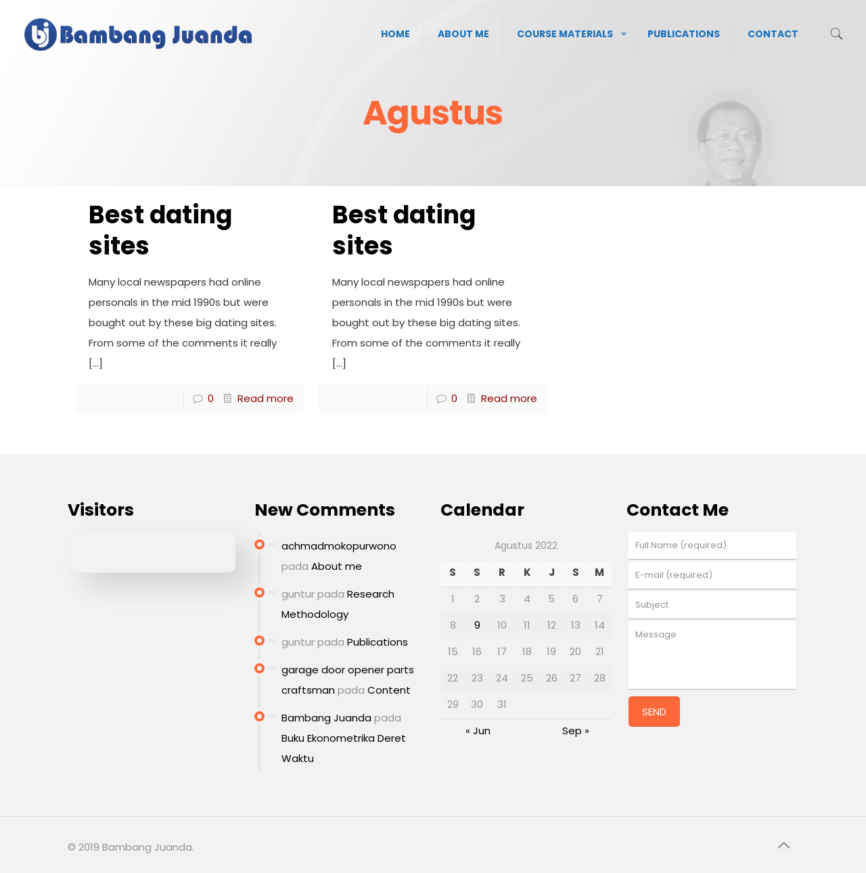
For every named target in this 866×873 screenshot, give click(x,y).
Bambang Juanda (326, 718)
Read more (265, 398)
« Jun (478, 730)
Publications (377, 642)
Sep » (575, 730)
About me (336, 566)
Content (389, 690)
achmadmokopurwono (338, 546)
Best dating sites (160, 230)
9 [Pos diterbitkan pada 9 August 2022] (477, 625)
